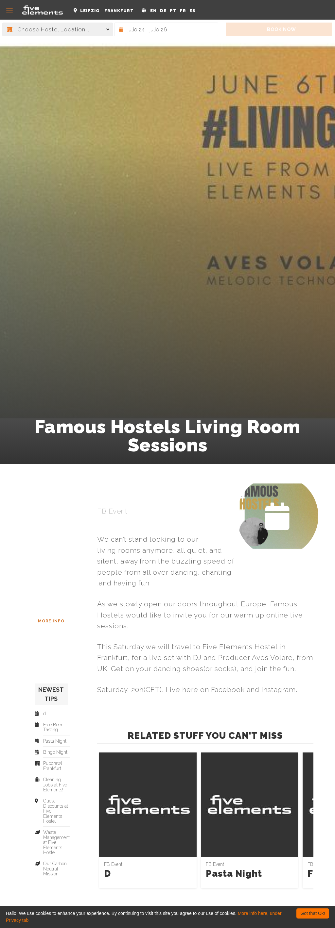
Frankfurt (119, 10)
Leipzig (90, 10)
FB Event (112, 511)
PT (173, 10)
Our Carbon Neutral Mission (55, 868)
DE (163, 10)
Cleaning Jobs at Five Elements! (55, 784)
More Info (51, 620)
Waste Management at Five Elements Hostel (56, 842)
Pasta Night (234, 873)
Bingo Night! (55, 752)
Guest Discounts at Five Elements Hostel (55, 811)
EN (153, 10)
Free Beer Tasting (52, 727)
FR (183, 10)
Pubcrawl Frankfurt (52, 766)
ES (192, 10)
